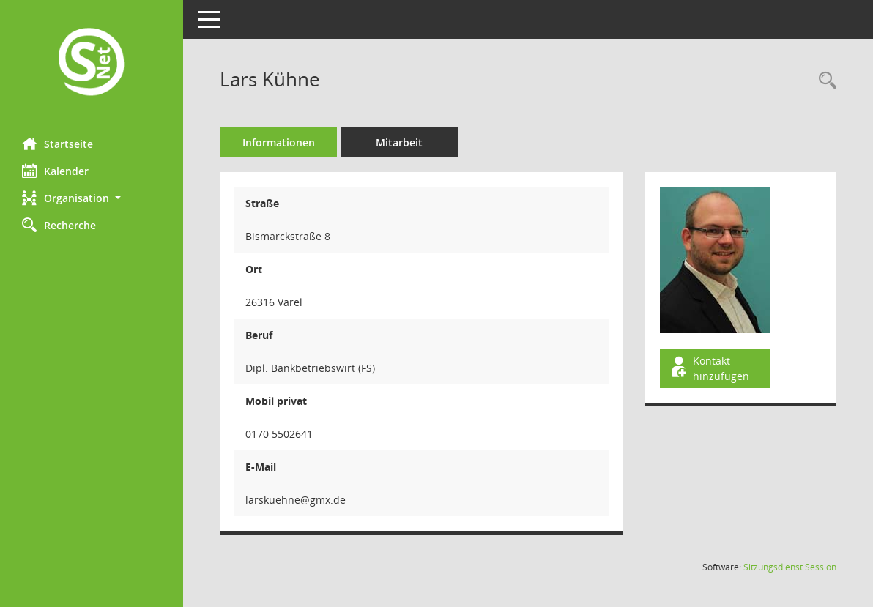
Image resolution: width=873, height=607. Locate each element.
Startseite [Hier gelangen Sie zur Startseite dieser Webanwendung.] (57, 143)
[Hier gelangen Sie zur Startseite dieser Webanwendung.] (91, 63)
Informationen (278, 142)
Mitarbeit (399, 142)
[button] (91, 198)
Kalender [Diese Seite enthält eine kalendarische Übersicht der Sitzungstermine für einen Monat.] (55, 170)
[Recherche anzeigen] (823, 81)
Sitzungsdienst (789, 567)
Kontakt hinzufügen (709, 368)
